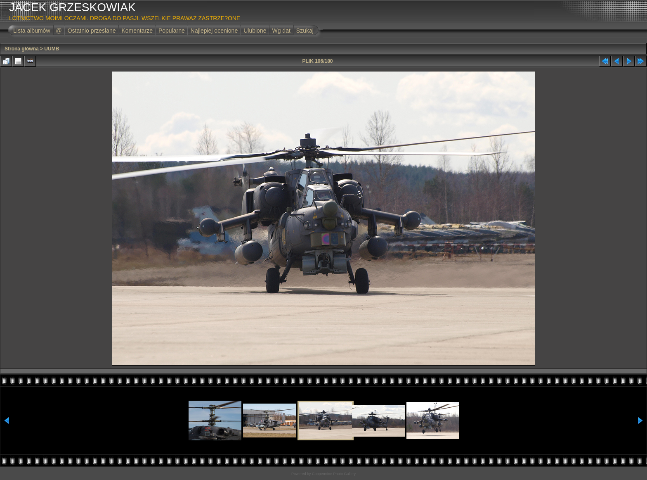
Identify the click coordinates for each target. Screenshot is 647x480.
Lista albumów (31, 30)
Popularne (171, 30)
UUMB (51, 49)
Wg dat (281, 30)
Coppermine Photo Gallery (334, 474)
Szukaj (305, 30)
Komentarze (136, 30)
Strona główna (22, 49)
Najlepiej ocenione (214, 30)
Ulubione (254, 30)
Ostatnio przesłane (92, 30)
